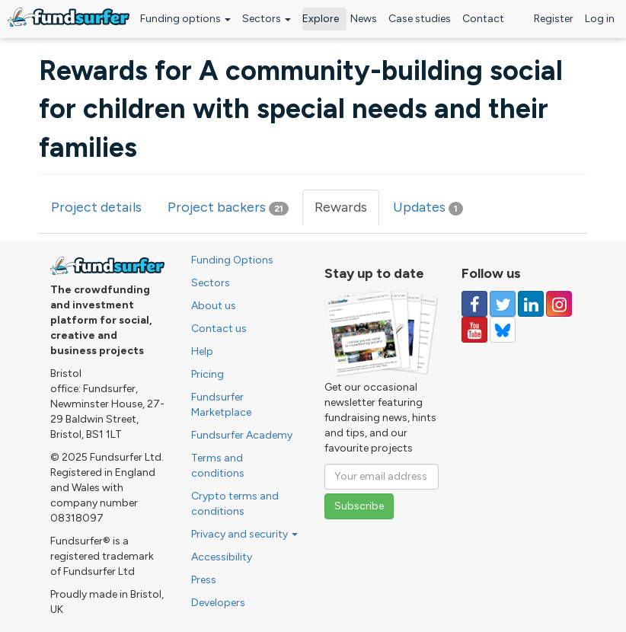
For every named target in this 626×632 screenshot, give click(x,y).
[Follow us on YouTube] (474, 330)
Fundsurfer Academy (241, 435)
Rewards (347, 212)
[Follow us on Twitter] (503, 304)
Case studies (419, 18)
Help (202, 351)
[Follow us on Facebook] (474, 304)
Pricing (207, 374)
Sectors (266, 18)
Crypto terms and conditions (235, 504)
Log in (600, 18)
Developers (218, 602)
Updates (428, 207)
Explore (320, 18)
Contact (483, 18)
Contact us (219, 328)
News (363, 18)
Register (553, 18)
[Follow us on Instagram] (559, 304)
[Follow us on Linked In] (531, 304)
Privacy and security (244, 534)
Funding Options (232, 260)
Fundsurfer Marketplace (221, 405)
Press (203, 579)
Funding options (185, 18)
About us (213, 305)
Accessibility (221, 557)
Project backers (228, 207)
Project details (96, 207)
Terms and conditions (217, 466)
